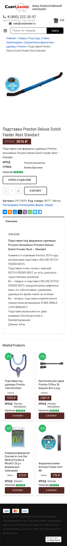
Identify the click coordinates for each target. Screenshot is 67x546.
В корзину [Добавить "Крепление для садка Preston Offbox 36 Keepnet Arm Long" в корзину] (51, 416)
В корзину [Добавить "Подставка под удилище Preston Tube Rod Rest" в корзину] (18, 416)
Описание (11, 221)
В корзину (35, 190)
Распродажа (10, 205)
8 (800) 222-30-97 (22, 17)
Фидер (49, 205)
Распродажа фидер (31, 205)
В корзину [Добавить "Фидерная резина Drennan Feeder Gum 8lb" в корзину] (51, 490)
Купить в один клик (19, 180)
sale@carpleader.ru (24, 23)
